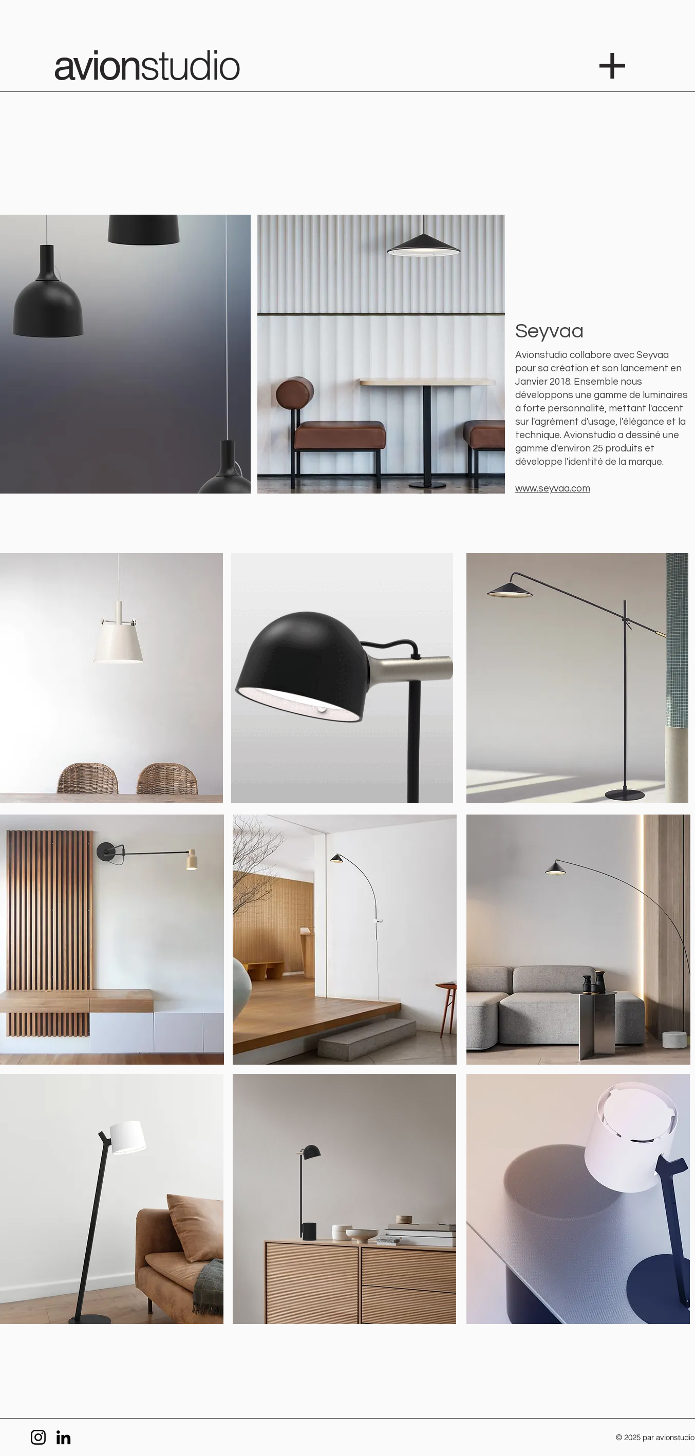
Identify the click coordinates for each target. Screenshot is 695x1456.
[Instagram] (38, 1437)
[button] (612, 66)
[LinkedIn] (63, 1437)
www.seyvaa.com (552, 488)
